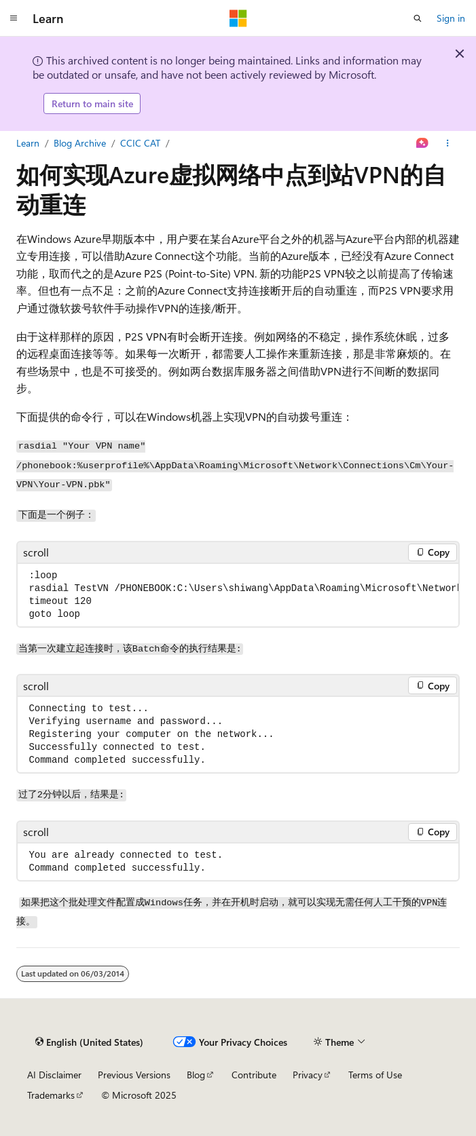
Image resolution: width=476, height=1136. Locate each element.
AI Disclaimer (54, 1074)
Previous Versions (134, 1074)
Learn (27, 142)
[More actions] (448, 143)
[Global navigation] (13, 18)
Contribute (254, 1074)
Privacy (308, 1074)
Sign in (451, 18)
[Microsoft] (238, 18)
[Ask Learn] (422, 143)
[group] (238, 595)
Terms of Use (375, 1074)
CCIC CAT (140, 142)
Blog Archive (80, 142)
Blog (196, 1074)
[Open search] (417, 18)
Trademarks (51, 1094)
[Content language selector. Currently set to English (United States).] (89, 1042)
